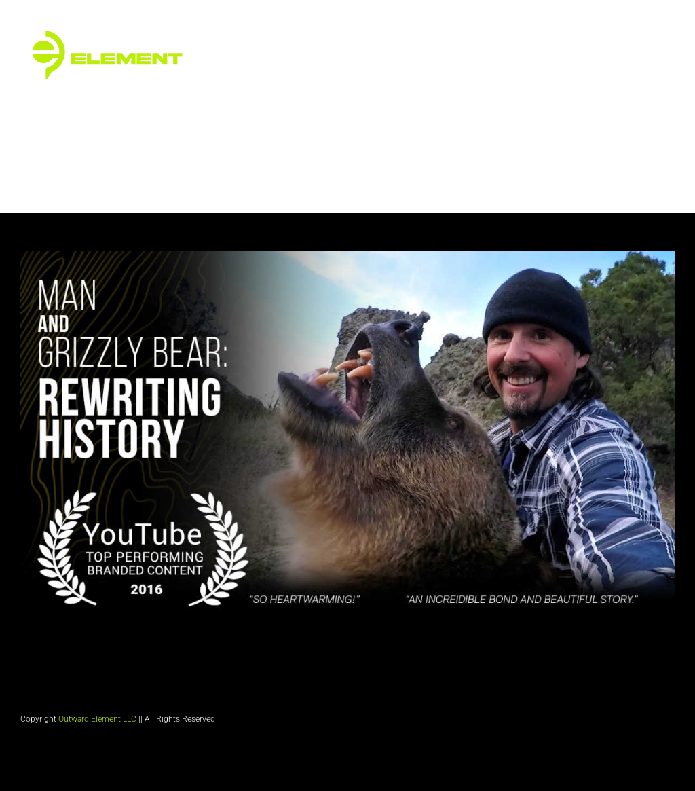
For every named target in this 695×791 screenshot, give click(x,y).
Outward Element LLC (97, 719)
